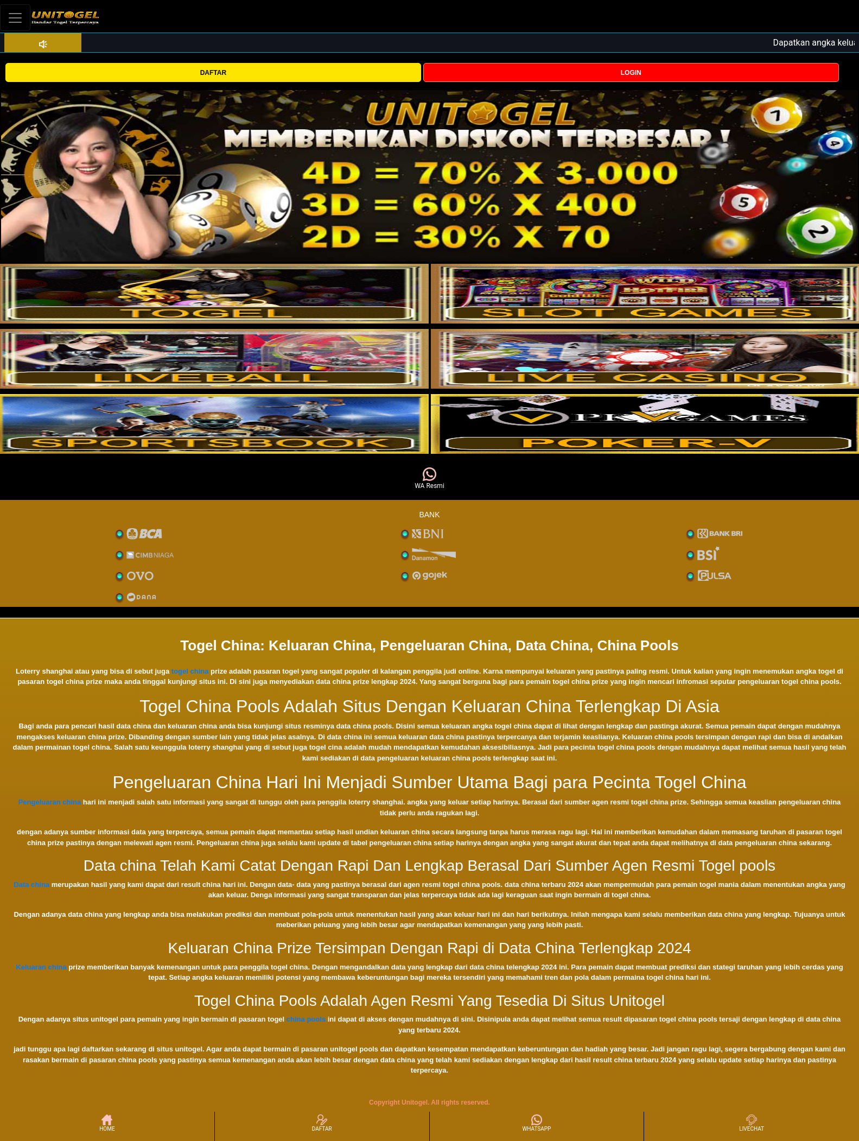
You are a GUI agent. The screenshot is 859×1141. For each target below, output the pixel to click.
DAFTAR (213, 73)
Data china (31, 884)
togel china (190, 671)
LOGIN (631, 73)
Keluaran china (41, 967)
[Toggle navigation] (15, 17)
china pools (306, 1019)
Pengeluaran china (49, 802)
